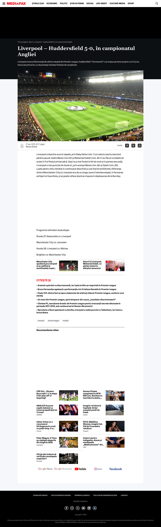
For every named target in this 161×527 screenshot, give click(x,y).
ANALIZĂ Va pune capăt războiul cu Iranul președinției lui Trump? (46, 409)
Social (90, 4)
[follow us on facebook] (116, 469)
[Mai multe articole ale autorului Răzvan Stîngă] (22, 145)
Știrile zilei (38, 4)
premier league (53, 321)
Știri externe (77, 4)
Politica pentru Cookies (61, 495)
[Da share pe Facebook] (127, 145)
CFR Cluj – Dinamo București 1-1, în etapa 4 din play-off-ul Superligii (46, 394)
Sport (131, 4)
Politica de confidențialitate (105, 495)
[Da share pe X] (133, 145)
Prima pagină (23, 42)
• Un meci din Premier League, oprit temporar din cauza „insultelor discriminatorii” (76, 299)
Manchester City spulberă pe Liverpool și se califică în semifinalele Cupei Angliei (46, 265)
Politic (63, 4)
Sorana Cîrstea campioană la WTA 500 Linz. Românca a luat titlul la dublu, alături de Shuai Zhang (92, 394)
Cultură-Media (117, 4)
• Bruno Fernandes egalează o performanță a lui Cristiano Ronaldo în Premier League (76, 289)
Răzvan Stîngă (31, 146)
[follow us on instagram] (98, 469)
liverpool (41, 321)
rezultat (65, 321)
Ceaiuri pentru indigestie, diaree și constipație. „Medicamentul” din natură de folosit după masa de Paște (93, 441)
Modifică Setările (80, 501)
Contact (124, 495)
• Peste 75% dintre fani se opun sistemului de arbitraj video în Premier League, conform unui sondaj (80, 294)
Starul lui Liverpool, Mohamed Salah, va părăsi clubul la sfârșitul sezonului (92, 265)
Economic (52, 4)
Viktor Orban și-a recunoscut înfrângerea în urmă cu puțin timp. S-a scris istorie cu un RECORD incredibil (45, 425)
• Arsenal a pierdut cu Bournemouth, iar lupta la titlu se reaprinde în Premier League (76, 285)
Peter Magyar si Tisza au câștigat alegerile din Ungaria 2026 (46, 440)
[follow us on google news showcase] (63, 469)
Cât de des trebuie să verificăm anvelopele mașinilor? (46, 456)
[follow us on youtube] (80, 469)
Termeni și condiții (82, 495)
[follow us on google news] (45, 469)
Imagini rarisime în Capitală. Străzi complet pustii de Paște (92, 409)
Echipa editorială (40, 495)
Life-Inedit (101, 4)
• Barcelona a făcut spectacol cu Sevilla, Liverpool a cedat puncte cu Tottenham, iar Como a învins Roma (79, 311)
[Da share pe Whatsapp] (140, 145)
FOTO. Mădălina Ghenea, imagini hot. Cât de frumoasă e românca (93, 425)
